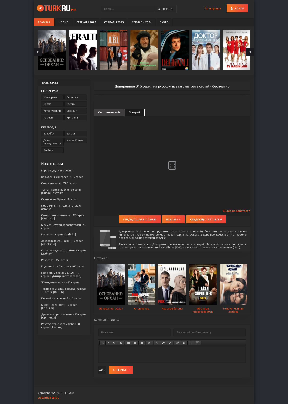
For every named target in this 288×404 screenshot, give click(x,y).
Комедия (48, 117)
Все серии (173, 219)
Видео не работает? (236, 210)
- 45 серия (60, 282)
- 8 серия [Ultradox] (60, 325)
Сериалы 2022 (86, 22)
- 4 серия (59, 199)
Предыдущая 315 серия (140, 219)
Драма (47, 103)
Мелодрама (50, 97)
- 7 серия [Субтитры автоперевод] (61, 274)
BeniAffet (48, 133)
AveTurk (48, 150)
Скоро (164, 22)
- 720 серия (58, 183)
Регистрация (212, 8)
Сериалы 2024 (142, 22)
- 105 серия (62, 176)
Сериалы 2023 (114, 22)
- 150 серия (55, 260)
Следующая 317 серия (206, 219)
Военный (72, 110)
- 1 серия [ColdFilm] (58, 234)
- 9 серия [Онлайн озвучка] (61, 191)
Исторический (52, 110)
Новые (63, 22)
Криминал (73, 117)
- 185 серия (56, 170)
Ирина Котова (75, 140)
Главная (44, 22)
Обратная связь (48, 397)
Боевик (71, 103)
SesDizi (71, 133)
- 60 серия (63, 266)
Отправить (121, 369)
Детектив (72, 97)
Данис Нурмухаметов (52, 142)
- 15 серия (61, 298)
